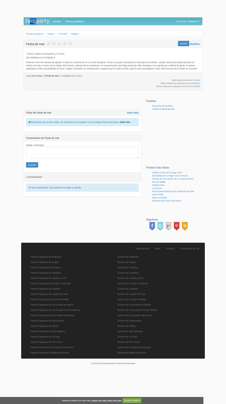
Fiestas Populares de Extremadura (47, 352)
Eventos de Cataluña (127, 320)
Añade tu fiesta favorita (163, 140)
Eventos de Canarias (127, 299)
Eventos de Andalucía (128, 288)
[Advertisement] (81, 9)
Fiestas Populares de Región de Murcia (49, 384)
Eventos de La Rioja (127, 368)
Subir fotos (133, 144)
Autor (157, 280)
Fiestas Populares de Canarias (45, 299)
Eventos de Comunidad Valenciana (134, 346)
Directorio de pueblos (162, 137)
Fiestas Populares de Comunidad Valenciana (52, 346)
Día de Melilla (159, 213)
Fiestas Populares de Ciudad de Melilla (49, 330)
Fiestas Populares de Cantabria (45, 304)
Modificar (195, 44)
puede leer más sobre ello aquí (106, 400)
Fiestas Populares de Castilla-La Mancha (50, 314)
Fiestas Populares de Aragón (44, 293)
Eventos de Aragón (126, 293)
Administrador (194, 115)
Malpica (30, 85)
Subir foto (125, 153)
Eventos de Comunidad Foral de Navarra (137, 341)
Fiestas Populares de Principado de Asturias (52, 378)
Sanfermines (158, 216)
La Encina (157, 219)
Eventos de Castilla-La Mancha (132, 314)
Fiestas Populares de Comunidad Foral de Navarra (55, 341)
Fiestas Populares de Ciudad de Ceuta (49, 325)
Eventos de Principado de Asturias (134, 378)
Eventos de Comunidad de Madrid (134, 336)
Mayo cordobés (159, 229)
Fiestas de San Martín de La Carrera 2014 (172, 210)
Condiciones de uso (189, 280)
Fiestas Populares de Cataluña (45, 320)
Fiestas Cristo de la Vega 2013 (167, 204)
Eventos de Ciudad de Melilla (131, 330)
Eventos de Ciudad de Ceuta (131, 325)
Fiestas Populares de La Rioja (45, 368)
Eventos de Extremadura (129, 352)
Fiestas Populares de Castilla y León (48, 309)
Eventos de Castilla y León (130, 309)
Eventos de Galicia (126, 357)
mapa (79, 107)
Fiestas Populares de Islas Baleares (47, 362)
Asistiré (183, 43)
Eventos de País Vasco (128, 373)
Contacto (170, 280)
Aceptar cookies (132, 400)
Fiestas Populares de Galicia (44, 357)
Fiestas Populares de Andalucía (45, 288)
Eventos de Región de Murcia (131, 384)
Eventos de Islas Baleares (130, 362)
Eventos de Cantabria (128, 304)
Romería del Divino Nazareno (166, 232)
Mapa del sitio (142, 280)
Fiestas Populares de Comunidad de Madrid (51, 336)
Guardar (32, 196)
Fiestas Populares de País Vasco (46, 373)
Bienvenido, (188, 21)
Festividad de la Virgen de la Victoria (170, 207)
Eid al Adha (157, 226)
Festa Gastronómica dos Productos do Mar (173, 222)
